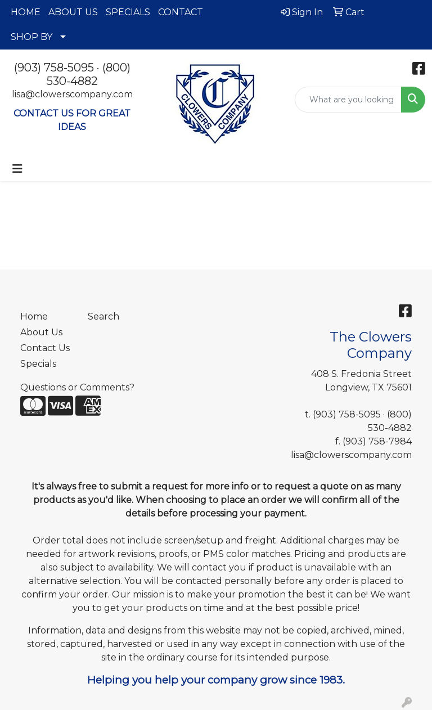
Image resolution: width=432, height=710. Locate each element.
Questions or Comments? (77, 387)
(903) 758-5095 (54, 67)
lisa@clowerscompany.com (72, 94)
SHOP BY (31, 37)
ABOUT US (73, 12)
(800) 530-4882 (88, 74)
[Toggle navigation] (17, 169)
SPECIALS (128, 12)
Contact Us (45, 348)
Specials (38, 363)
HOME (25, 12)
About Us (41, 332)
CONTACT (180, 12)
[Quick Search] (348, 100)
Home (34, 316)
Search (103, 316)
